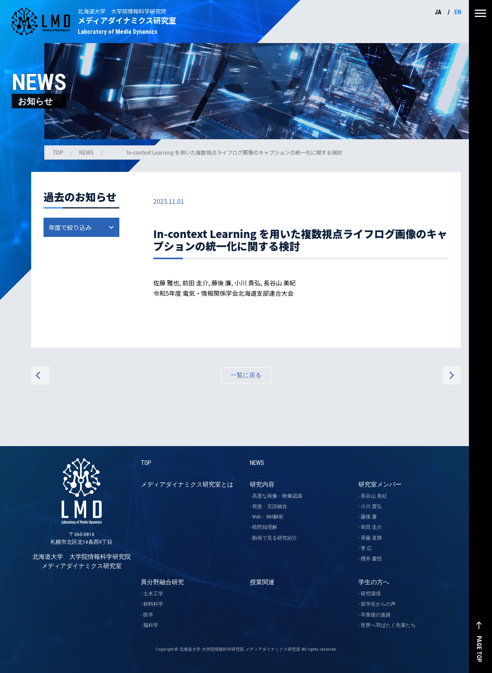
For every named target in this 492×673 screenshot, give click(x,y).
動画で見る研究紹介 (274, 538)
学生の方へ (373, 582)
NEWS (87, 152)
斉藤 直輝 (371, 538)
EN (457, 12)
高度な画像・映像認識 (277, 496)
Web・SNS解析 (268, 517)
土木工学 (153, 593)
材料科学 (153, 604)
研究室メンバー (380, 484)
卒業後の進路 (376, 615)
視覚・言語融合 (269, 506)
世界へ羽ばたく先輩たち (388, 625)
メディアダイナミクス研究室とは (187, 484)
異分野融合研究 (162, 582)
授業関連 (262, 582)
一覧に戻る (246, 375)
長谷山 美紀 (374, 496)
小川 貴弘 (371, 506)
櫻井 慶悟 (371, 558)
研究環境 (371, 593)
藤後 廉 (369, 517)
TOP (59, 152)
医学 (148, 615)
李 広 (366, 548)
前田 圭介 (371, 527)
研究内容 (262, 484)
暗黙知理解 (264, 527)
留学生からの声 (378, 604)
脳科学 (150, 625)
